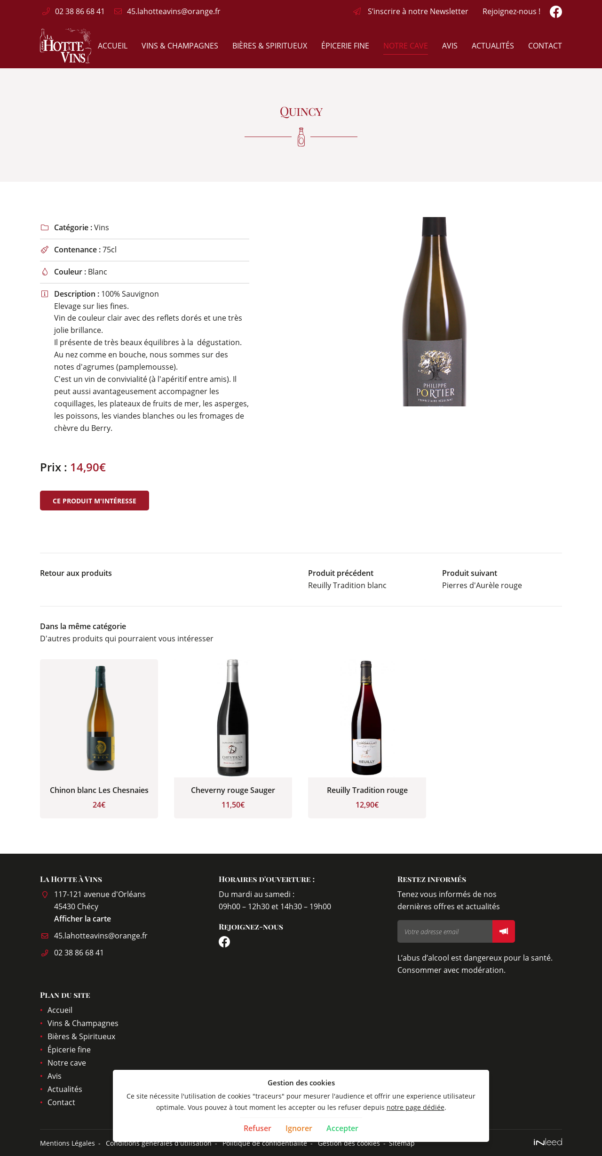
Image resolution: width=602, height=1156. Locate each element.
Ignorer (298, 1128)
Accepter (342, 1128)
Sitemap (402, 1143)
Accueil (112, 45)
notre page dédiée (415, 1107)
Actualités (493, 45)
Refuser (257, 1128)
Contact (545, 45)
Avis (450, 45)
